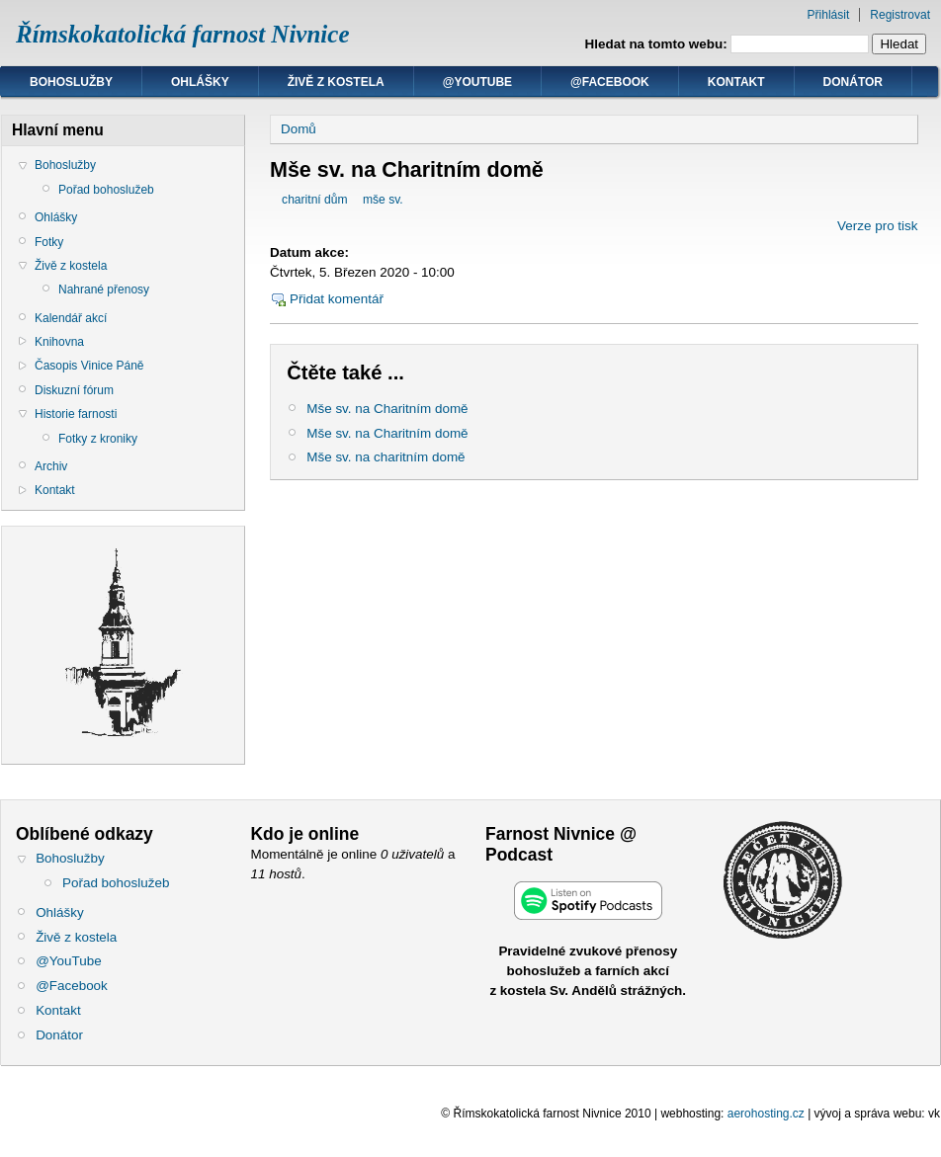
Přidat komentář (337, 298)
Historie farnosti (76, 414)
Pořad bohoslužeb (106, 190)
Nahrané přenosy (103, 289)
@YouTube (477, 82)
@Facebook (609, 82)
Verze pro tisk (877, 225)
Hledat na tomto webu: (658, 44)
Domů (298, 129)
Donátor (853, 82)
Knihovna (59, 342)
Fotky (49, 242)
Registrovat (900, 15)
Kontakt (736, 82)
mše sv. (383, 200)
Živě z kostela (336, 82)
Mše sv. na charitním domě (385, 457)
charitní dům (314, 200)
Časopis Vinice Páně (89, 365)
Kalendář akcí (71, 318)
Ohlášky (200, 82)
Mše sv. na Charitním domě (387, 408)
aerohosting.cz (766, 1113)
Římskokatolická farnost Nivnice (183, 34)
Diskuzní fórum (74, 390)
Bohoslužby (71, 82)
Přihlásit (829, 15)
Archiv (51, 466)
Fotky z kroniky (97, 439)
